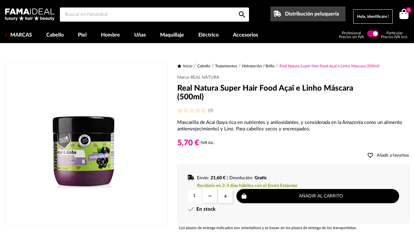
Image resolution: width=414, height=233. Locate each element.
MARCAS (20, 35)
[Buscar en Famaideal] (154, 14)
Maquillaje (172, 35)
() (407, 11)
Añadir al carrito (321, 196)
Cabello (55, 35)
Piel (82, 35)
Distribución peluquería (312, 14)
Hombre (110, 35)
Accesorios (245, 35)
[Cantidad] (194, 196)
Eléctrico (208, 35)
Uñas (140, 35)
